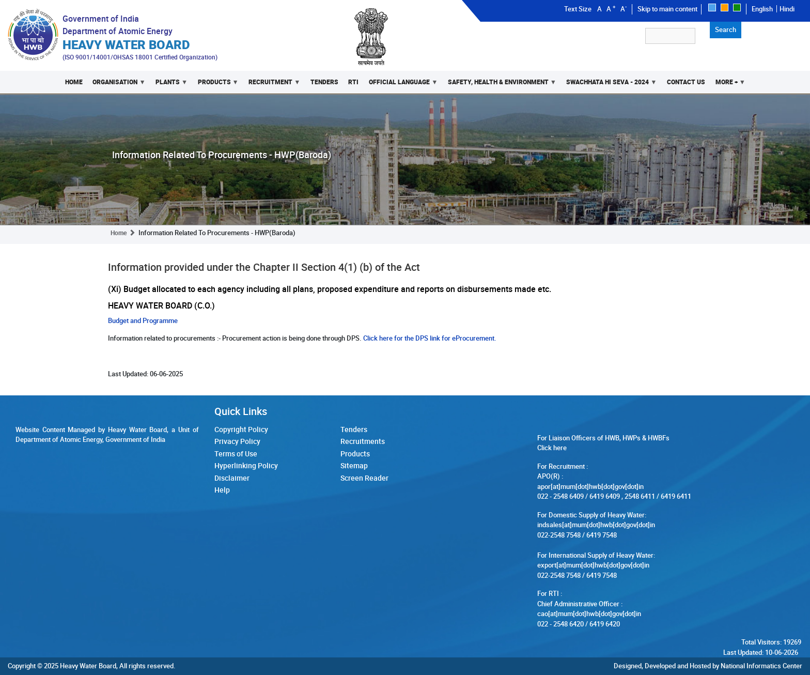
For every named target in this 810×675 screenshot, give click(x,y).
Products (216, 86)
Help (222, 490)
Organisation (117, 86)
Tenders (324, 82)
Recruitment (271, 86)
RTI (353, 82)
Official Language (401, 86)
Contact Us (686, 82)
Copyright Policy (241, 429)
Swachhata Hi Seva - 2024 (609, 86)
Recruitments (362, 441)
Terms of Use (235, 453)
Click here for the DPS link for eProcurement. (429, 338)
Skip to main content (667, 8)
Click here (552, 447)
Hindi (787, 8)
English (762, 8)
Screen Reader (364, 478)
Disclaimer (232, 478)
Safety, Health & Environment (499, 86)
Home (74, 82)
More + (727, 86)
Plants (169, 86)
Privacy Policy (237, 441)
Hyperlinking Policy (246, 465)
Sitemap (354, 465)
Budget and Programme (143, 320)
